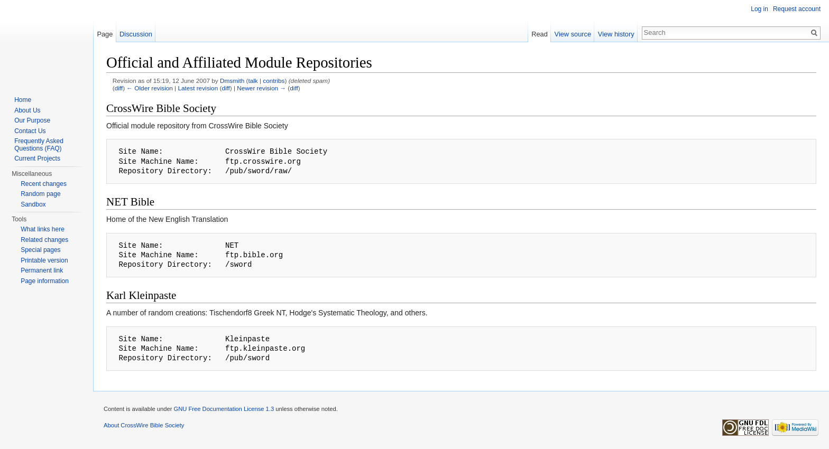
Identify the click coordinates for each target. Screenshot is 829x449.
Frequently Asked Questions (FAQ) (38, 144)
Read (539, 34)
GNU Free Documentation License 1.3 (223, 409)
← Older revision (149, 88)
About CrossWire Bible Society (144, 425)
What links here (43, 229)
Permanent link (42, 270)
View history (616, 34)
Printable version (44, 260)
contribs (273, 80)
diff (119, 88)
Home (22, 100)
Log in (759, 9)
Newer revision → (261, 88)
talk (252, 80)
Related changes (44, 240)
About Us (27, 110)
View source (573, 34)
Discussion (135, 34)
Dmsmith (232, 80)
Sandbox (33, 204)
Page (105, 34)
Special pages (40, 250)
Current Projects (37, 158)
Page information (45, 281)
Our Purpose (32, 120)
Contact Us (29, 131)
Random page (40, 194)
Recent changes (44, 184)
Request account (797, 9)
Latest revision (198, 88)
